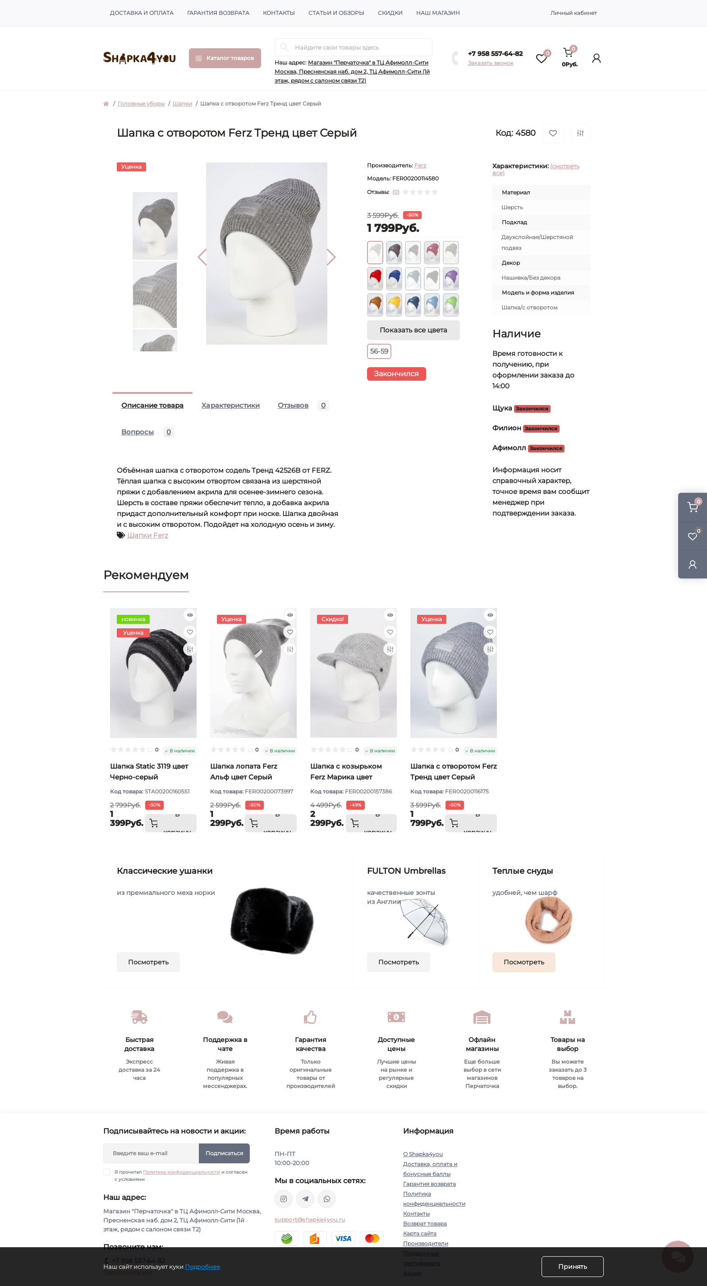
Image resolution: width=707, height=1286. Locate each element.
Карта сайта (419, 1233)
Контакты (279, 12)
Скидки (390, 12)
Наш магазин (438, 12)
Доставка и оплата (142, 12)
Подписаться (224, 1153)
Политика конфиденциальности (181, 1172)
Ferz (420, 165)
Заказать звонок (491, 63)
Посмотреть (148, 962)
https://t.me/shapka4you (305, 1199)
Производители (425, 1243)
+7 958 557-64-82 (495, 54)
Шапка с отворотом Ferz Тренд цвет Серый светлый (453, 777)
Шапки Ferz (147, 535)
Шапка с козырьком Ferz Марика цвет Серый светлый (346, 777)
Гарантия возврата (218, 12)
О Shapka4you (423, 1154)
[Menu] (225, 58)
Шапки (182, 103)
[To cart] (171, 823)
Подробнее (202, 1266)
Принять (572, 1267)
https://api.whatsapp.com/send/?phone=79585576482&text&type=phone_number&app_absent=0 (327, 1199)
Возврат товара (425, 1223)
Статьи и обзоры (336, 12)
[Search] (284, 47)
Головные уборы (141, 103)
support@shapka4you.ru (310, 1219)
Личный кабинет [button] (574, 12)
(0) (395, 192)
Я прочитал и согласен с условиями (181, 1175)
